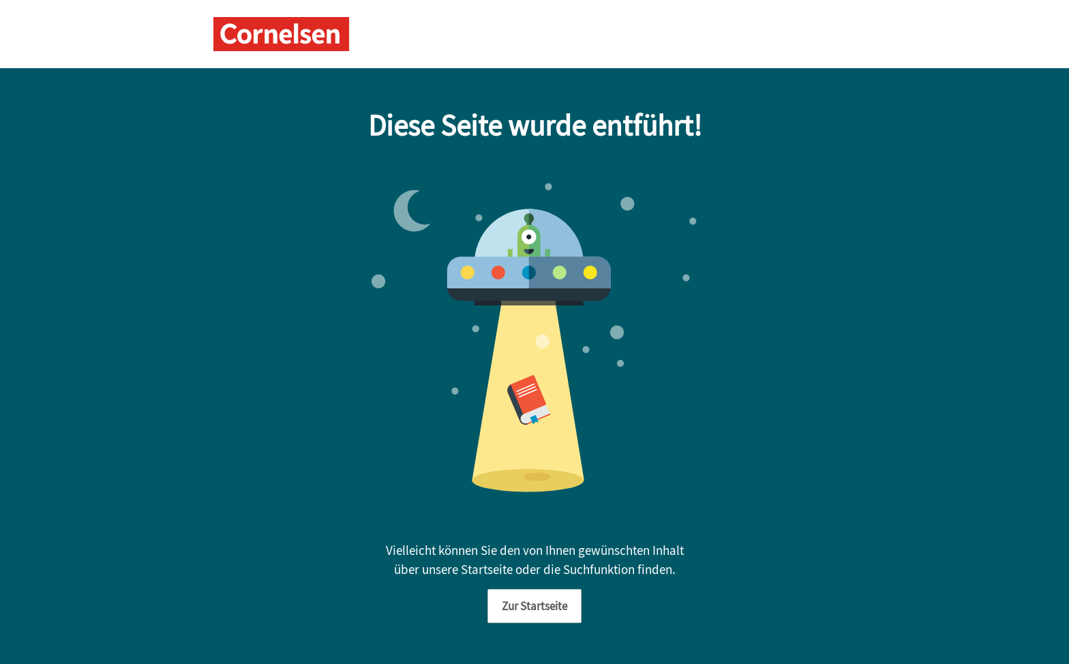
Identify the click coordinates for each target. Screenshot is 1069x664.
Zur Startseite (534, 606)
